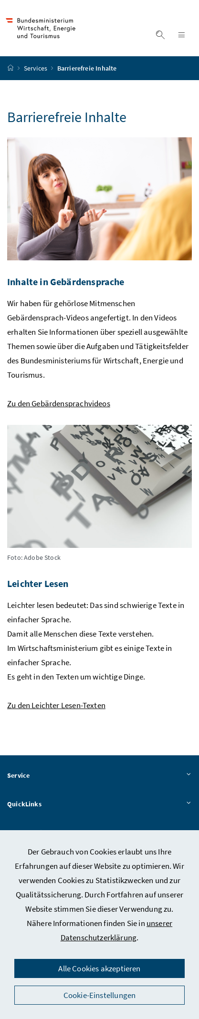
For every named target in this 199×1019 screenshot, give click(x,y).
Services (36, 68)
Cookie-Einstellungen (99, 995)
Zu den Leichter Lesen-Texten (56, 705)
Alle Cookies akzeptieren (99, 968)
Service (99, 776)
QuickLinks (99, 804)
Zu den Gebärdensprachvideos (58, 403)
